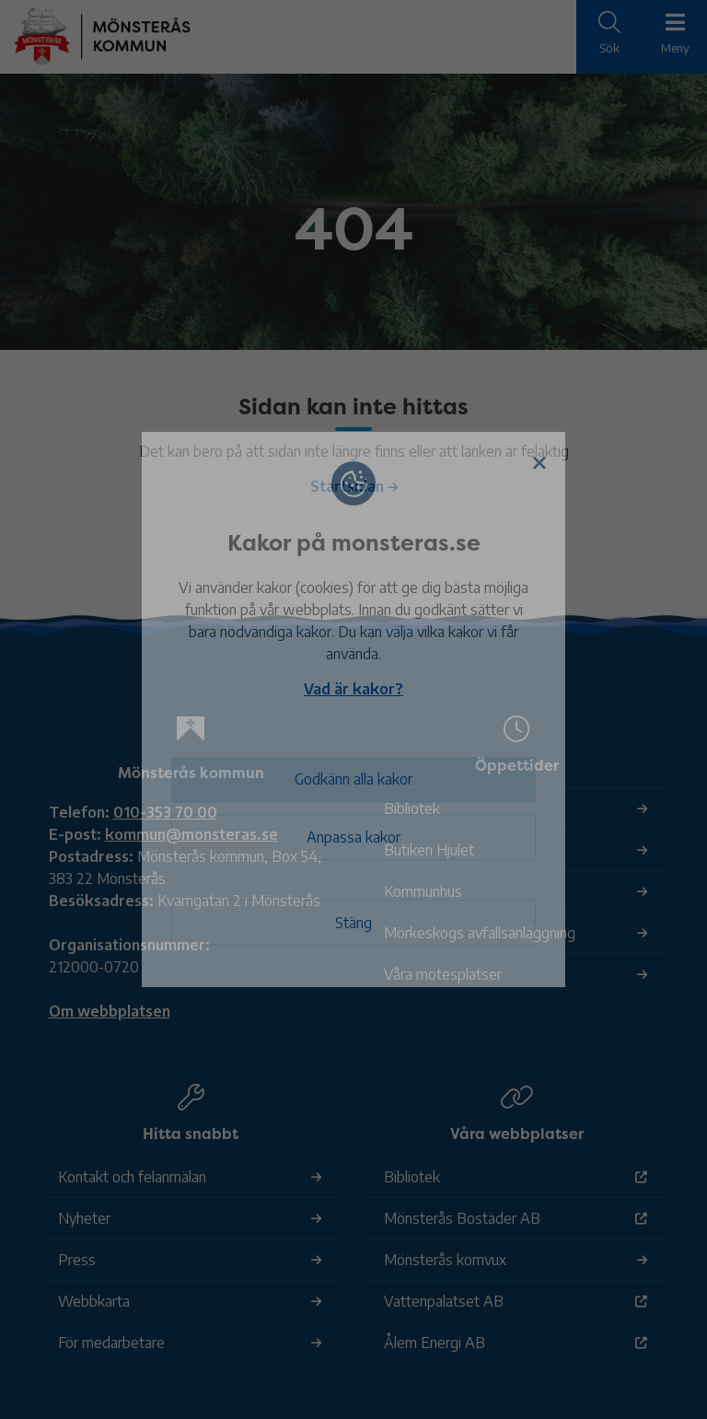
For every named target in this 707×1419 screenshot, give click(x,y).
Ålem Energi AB (434, 1342)
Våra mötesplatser (443, 974)
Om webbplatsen (109, 1011)
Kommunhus (423, 891)
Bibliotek (412, 808)
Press (77, 1259)
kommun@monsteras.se (191, 834)
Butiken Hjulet (429, 850)
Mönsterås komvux (445, 1259)
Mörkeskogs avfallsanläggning (479, 933)
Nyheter (84, 1218)
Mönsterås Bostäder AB (462, 1218)
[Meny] (674, 35)
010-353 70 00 (165, 812)
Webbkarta (94, 1301)
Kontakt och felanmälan (132, 1177)
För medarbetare (111, 1342)
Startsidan (347, 486)
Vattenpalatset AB (444, 1301)
